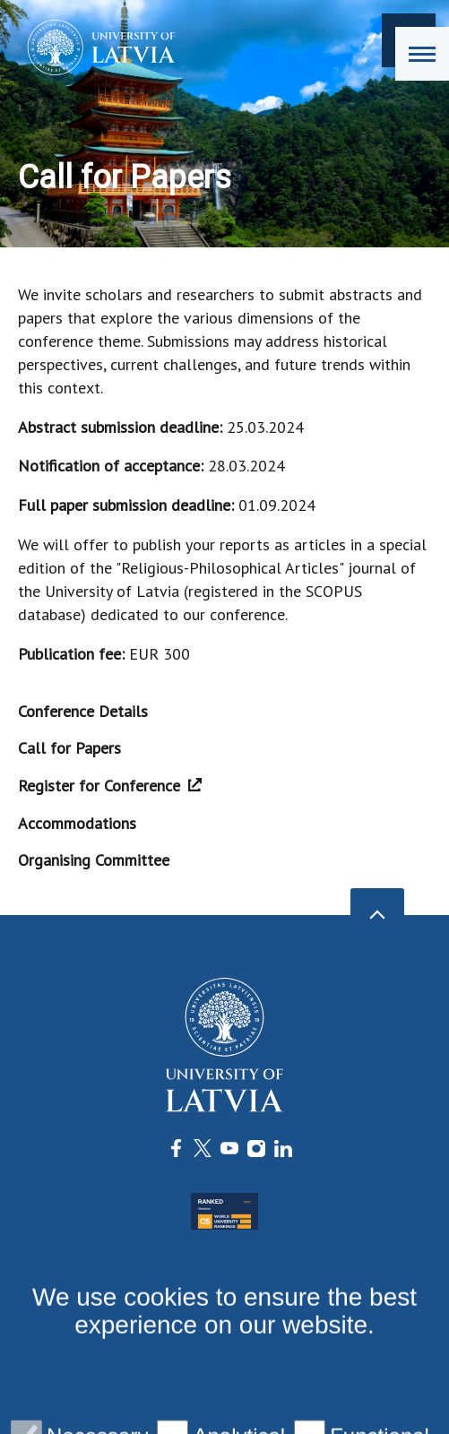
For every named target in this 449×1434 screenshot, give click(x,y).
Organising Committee (93, 860)
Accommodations (77, 823)
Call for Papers (69, 748)
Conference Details (83, 711)
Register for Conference (110, 785)
